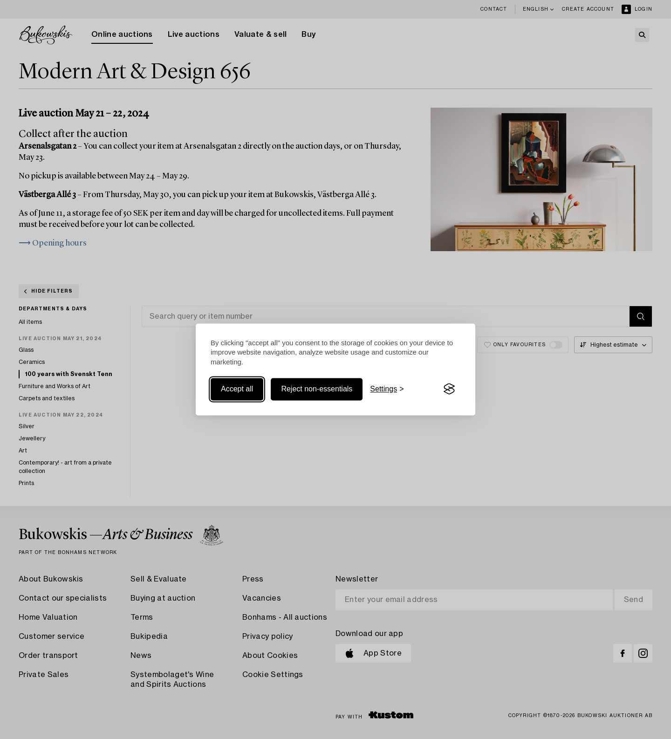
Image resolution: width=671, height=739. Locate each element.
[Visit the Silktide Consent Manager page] (449, 389)
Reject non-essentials (316, 389)
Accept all (237, 389)
